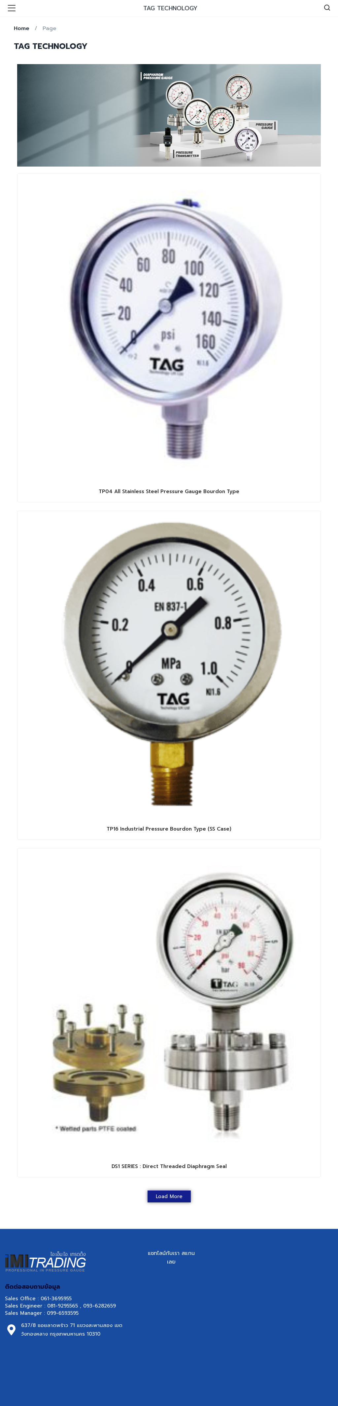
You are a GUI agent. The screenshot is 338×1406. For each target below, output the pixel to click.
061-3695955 (56, 1298)
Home (21, 28)
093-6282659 (99, 1305)
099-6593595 (64, 1313)
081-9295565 (62, 1305)
